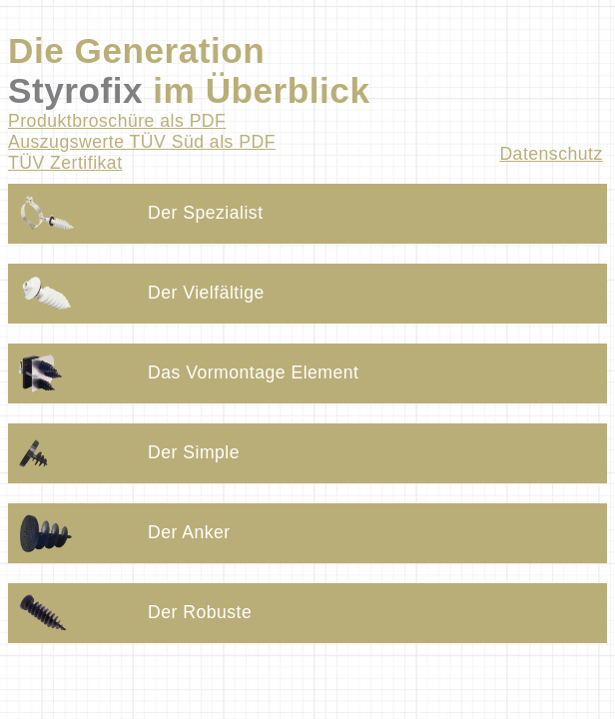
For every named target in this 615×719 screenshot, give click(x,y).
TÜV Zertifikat (65, 163)
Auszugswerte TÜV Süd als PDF (142, 142)
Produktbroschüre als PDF (117, 121)
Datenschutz (550, 154)
